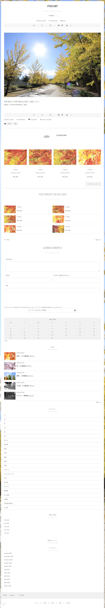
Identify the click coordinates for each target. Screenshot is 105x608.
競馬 (5, 448)
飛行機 (6, 444)
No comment (33, 119)
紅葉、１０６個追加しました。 (26, 356)
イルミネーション (9, 474)
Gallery (52, 15)
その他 (6, 507)
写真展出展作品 (8, 503)
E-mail (55, 275)
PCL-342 (6, 530)
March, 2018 (7, 586)
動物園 (6, 490)
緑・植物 (6, 495)
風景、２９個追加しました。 (25, 376)
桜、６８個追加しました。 (25, 366)
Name (7, 275)
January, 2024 (8, 563)
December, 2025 (8, 556)
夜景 (5, 461)
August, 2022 (7, 566)
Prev (6, 240)
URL (7, 285)
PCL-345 (6, 520)
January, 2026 (8, 553)
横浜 (5, 457)
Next (98, 240)
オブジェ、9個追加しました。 (26, 395)
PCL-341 (6, 533)
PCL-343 (6, 526)
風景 (15, 123)
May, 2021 (7, 576)
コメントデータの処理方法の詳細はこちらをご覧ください (48, 307)
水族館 (6, 499)
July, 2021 (7, 569)
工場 (5, 478)
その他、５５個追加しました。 (26, 386)
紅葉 (5, 453)
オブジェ (6, 486)
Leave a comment (46, 119)
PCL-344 (6, 523)
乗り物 (6, 482)
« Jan (5, 340)
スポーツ (6, 469)
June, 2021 (7, 572)
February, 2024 (8, 560)
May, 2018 (7, 579)
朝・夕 (6, 440)
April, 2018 (7, 582)
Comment (8, 259)
